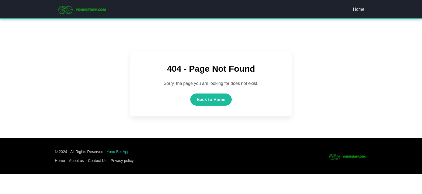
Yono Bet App (118, 152)
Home (358, 9)
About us (76, 160)
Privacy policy (122, 160)
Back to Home (211, 99)
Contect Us (97, 160)
